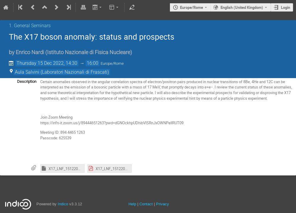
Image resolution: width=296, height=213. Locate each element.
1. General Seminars (30, 25)
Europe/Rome (191, 7)
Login (285, 7)
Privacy (162, 203)
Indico (63, 203)
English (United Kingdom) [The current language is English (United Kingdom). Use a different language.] (242, 7)
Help (132, 203)
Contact (146, 203)
